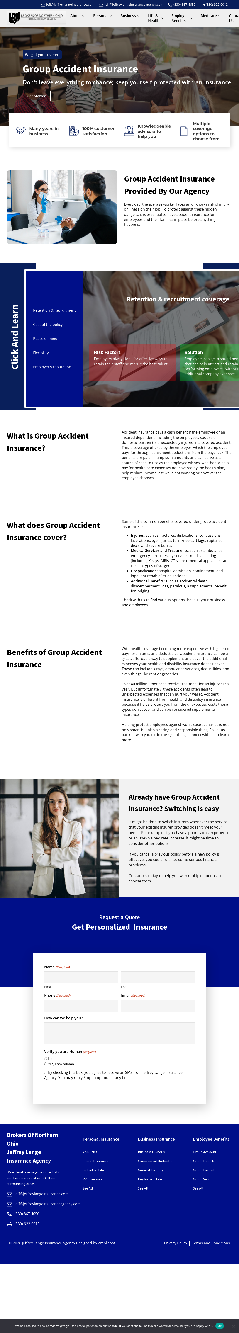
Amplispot (106, 1243)
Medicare (209, 15)
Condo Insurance (95, 1161)
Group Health (203, 1161)
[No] (233, 1326)
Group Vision (202, 1179)
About (75, 15)
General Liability (150, 1170)
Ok (220, 1326)
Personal (100, 15)
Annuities (90, 1152)
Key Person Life (150, 1179)
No (50, 1058)
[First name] (81, 977)
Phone (57, 995)
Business (128, 15)
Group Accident (205, 1152)
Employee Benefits (179, 18)
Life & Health (153, 18)
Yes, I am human (61, 1064)
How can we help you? (63, 1018)
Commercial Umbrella (155, 1161)
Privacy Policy (175, 1243)
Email (133, 995)
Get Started (36, 95)
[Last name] (158, 977)
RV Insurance (92, 1179)
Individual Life (93, 1170)
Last (124, 986)
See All (88, 1188)
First (47, 986)
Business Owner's (151, 1152)
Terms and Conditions (211, 1243)
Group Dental (203, 1170)
